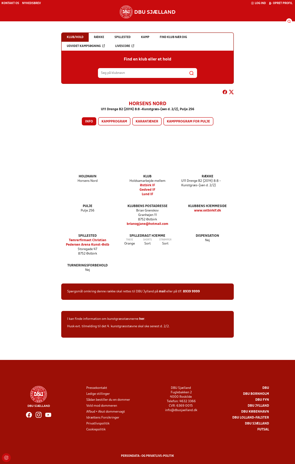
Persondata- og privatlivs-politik (147, 456)
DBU (265, 388)
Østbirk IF (147, 185)
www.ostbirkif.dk (207, 210)
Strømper (165, 240)
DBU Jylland (258, 405)
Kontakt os (10, 3)
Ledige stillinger (98, 394)
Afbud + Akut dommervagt (105, 411)
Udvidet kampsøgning (86, 46)
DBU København (255, 411)
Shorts (147, 240)
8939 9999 (191, 291)
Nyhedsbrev (31, 3)
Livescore (124, 46)
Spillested (87, 235)
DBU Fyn (262, 399)
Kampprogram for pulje (188, 121)
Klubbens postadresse (147, 206)
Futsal (263, 429)
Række (207, 176)
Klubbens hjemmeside (207, 206)
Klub (147, 176)
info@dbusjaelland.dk (181, 410)
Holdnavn (87, 176)
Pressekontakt (96, 388)
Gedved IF (147, 189)
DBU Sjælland (257, 423)
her (141, 319)
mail (162, 291)
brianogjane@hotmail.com (147, 224)
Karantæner (147, 121)
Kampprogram (114, 121)
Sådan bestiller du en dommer (108, 399)
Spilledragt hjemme (147, 235)
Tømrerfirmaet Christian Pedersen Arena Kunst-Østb (87, 242)
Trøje (129, 240)
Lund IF (147, 194)
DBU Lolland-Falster (250, 417)
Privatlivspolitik (97, 423)
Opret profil (280, 3)
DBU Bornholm (256, 394)
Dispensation (207, 235)
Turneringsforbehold (87, 265)
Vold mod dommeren (101, 405)
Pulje (87, 206)
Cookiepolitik (96, 429)
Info (89, 121)
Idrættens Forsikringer (102, 417)
